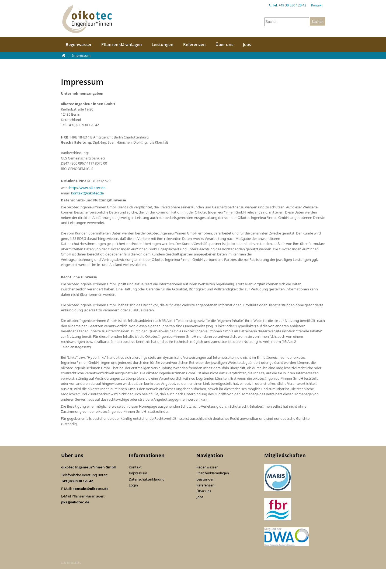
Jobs (247, 44)
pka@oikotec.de (75, 502)
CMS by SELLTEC (71, 562)
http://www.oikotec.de (87, 187)
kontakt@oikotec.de (87, 193)
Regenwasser (79, 44)
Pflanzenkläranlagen (121, 44)
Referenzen (194, 44)
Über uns (224, 44)
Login (133, 485)
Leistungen (162, 44)
